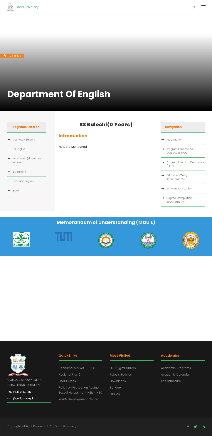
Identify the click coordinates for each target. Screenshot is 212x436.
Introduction (174, 139)
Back (16, 190)
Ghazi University (22, 7)
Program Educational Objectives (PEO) (180, 151)
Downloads (118, 381)
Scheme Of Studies (179, 188)
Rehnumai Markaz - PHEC (77, 368)
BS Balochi (19, 172)
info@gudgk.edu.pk (20, 398)
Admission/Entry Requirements (176, 177)
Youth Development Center (79, 399)
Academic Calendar (175, 374)
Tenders (116, 387)
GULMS (115, 394)
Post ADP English (23, 181)
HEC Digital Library (123, 368)
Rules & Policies (121, 374)
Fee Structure (171, 381)
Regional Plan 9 (69, 374)
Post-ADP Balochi (24, 139)
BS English (19, 149)
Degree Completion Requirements (179, 200)
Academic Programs (176, 368)
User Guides (67, 381)
